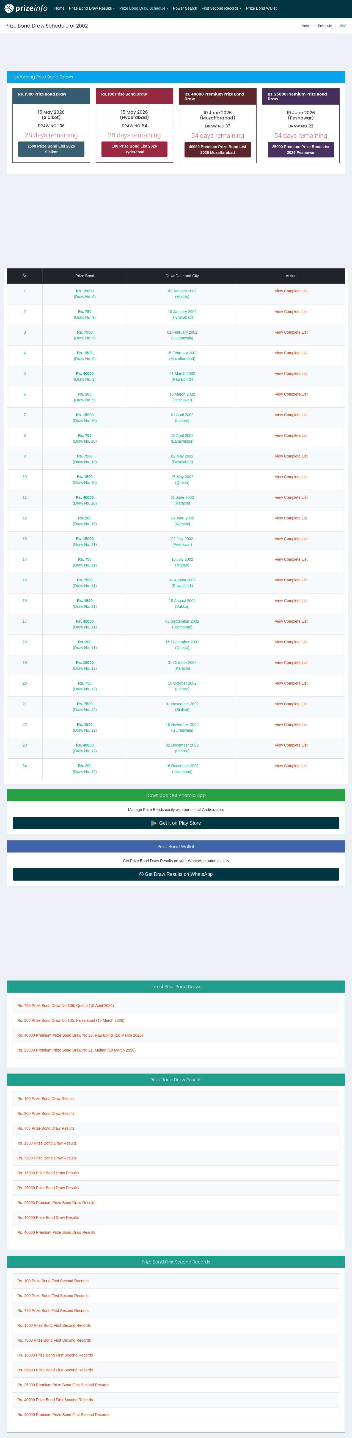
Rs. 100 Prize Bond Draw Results (46, 1098)
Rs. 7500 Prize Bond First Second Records (54, 1340)
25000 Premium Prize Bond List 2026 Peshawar (300, 150)
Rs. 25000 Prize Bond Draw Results (48, 1188)
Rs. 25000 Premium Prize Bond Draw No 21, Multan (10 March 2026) (76, 1050)
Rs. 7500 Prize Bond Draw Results (47, 1158)
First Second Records (220, 8)
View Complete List (291, 291)
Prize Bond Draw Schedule (142, 8)
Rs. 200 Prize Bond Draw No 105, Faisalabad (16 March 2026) (70, 1020)
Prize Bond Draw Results (90, 8)
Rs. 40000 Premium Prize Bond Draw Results (56, 1232)
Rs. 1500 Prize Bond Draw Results (47, 1143)
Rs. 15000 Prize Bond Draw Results (48, 1173)
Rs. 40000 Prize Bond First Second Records (55, 1400)
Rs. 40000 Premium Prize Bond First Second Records (63, 1414)
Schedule (325, 26)
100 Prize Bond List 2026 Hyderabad (134, 149)
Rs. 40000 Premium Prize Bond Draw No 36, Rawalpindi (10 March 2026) (80, 1035)
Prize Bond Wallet (261, 8)
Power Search (185, 8)
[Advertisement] (176, 52)
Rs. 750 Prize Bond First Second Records (53, 1310)
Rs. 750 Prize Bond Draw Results (46, 1128)
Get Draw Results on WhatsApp (176, 874)
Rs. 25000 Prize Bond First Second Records (55, 1370)
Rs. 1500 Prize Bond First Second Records (54, 1325)
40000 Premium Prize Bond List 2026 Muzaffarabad (217, 150)
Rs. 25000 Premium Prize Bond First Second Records (63, 1385)
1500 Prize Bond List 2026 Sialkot (51, 149)
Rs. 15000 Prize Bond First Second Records (55, 1355)
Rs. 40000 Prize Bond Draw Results (48, 1217)
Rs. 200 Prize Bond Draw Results (46, 1113)
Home (59, 8)
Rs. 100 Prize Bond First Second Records (53, 1281)
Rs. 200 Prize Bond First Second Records (53, 1295)
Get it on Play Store (176, 823)
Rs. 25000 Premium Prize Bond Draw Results (56, 1202)
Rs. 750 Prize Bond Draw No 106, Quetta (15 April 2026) (65, 1005)
